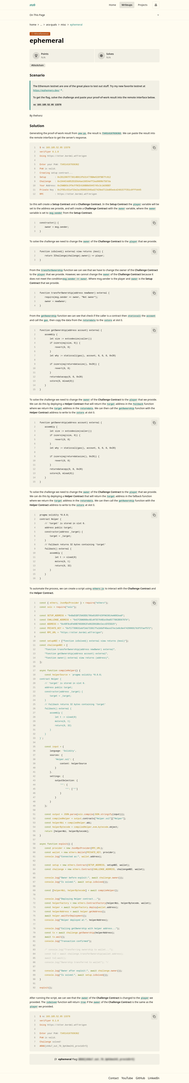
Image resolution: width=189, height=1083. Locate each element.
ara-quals (51, 24)
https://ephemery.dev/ (47, 90)
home (33, 24)
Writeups (127, 5)
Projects (142, 5)
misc (63, 24)
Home (112, 5)
